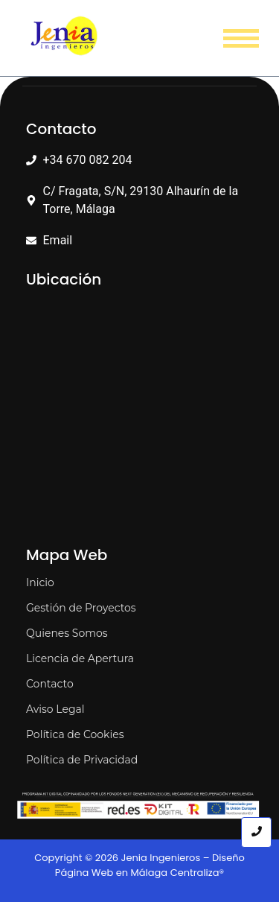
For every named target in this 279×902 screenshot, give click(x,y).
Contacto (50, 683)
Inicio (40, 582)
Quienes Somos (67, 633)
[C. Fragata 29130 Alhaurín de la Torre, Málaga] (139, 413)
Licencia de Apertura (80, 658)
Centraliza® (197, 873)
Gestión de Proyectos (81, 607)
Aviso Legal (55, 709)
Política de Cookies (75, 734)
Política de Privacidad (82, 759)
